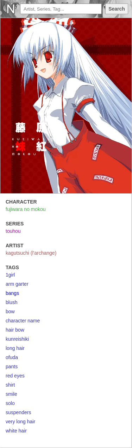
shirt (10, 385)
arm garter (17, 284)
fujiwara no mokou (26, 209)
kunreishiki (17, 339)
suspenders (18, 412)
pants (12, 366)
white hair (16, 431)
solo (10, 403)
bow (10, 311)
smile (11, 394)
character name (23, 320)
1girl (10, 275)
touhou (13, 231)
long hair (15, 348)
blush (11, 302)
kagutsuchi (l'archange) (31, 253)
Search (116, 9)
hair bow (15, 330)
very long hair (20, 421)
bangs (12, 293)
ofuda (12, 357)
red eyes (15, 376)
